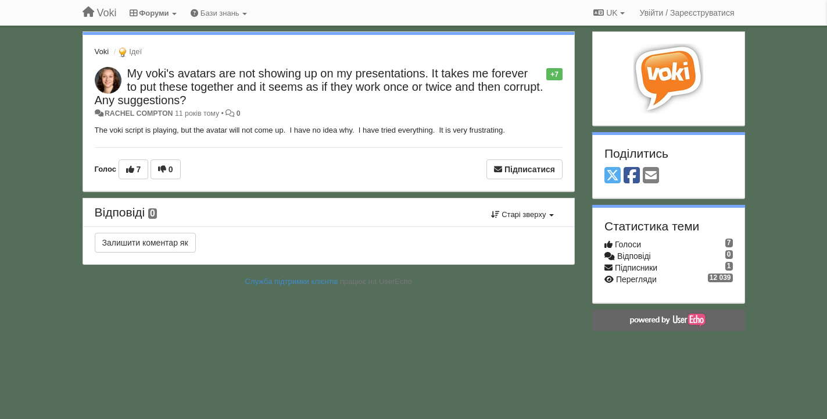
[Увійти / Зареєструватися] (687, 13)
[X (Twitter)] (612, 176)
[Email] (651, 176)
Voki (102, 51)
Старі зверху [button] (522, 214)
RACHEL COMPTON (139, 113)
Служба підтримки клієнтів (291, 281)
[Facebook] (632, 176)
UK (608, 12)
